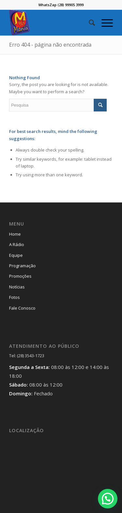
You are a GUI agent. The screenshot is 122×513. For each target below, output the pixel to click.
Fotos (14, 297)
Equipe (16, 255)
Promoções (20, 276)
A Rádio (16, 244)
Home (15, 234)
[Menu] (104, 22)
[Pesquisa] (88, 22)
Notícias (17, 287)
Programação (22, 266)
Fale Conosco (22, 308)
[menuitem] (88, 22)
